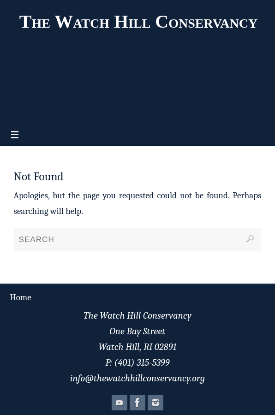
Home (20, 297)
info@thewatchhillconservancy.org (137, 378)
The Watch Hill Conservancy (138, 22)
